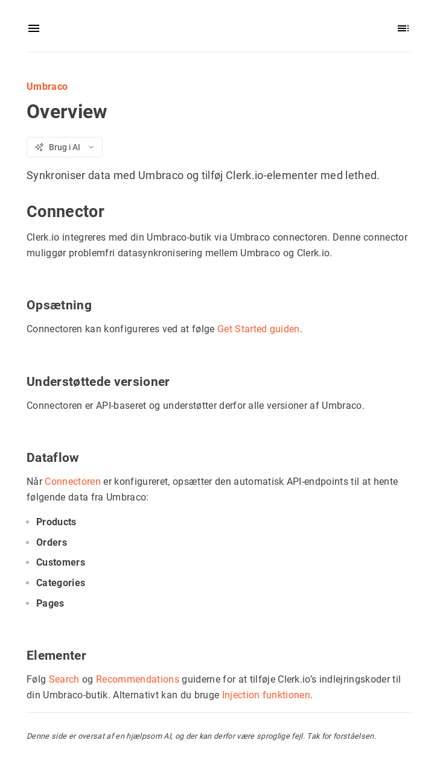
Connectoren (73, 481)
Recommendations (137, 678)
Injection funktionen (266, 694)
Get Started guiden (258, 329)
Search (64, 678)
